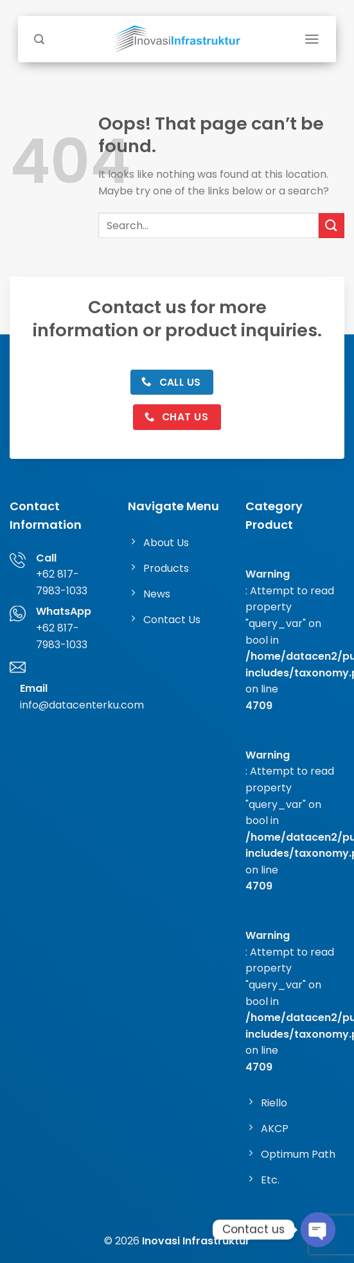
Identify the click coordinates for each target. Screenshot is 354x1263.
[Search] (39, 39)
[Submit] (331, 225)
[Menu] (312, 39)
